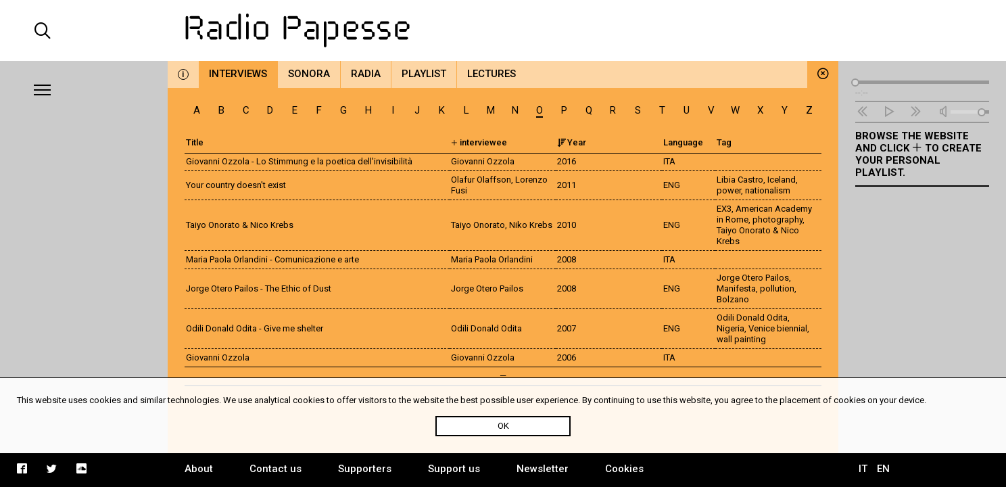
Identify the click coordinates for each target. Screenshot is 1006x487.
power (729, 190)
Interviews (238, 74)
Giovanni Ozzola (217, 357)
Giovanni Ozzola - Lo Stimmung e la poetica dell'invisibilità (299, 161)
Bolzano (733, 299)
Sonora (309, 74)
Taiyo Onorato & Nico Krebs (239, 225)
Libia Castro (740, 180)
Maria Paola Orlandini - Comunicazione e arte (272, 259)
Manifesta (736, 288)
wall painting (741, 339)
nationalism (767, 190)
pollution (777, 288)
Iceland (781, 180)
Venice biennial (777, 328)
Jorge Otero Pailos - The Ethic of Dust (258, 288)
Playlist (424, 74)
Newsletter (543, 469)
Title (194, 142)
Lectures (491, 74)
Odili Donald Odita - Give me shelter (254, 328)
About (199, 469)
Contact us (275, 469)
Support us (454, 469)
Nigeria (730, 328)
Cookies (624, 469)
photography (777, 219)
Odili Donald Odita (752, 317)
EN (883, 469)
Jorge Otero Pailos (753, 278)
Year (571, 142)
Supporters (364, 469)
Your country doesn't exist (236, 185)
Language (683, 142)
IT (863, 469)
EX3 (724, 209)
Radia (366, 74)
